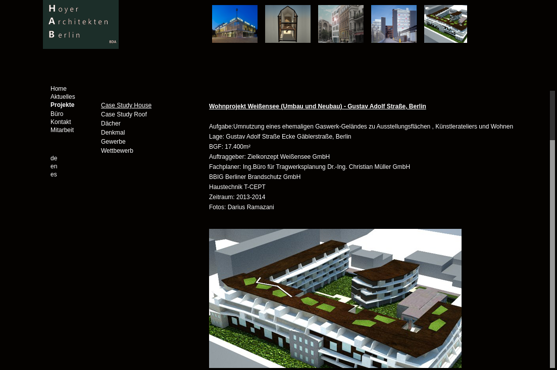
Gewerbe (113, 141)
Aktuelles (62, 96)
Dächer (111, 123)
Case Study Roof (124, 114)
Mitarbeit (62, 130)
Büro (56, 113)
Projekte (62, 104)
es (53, 174)
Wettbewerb (117, 150)
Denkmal (113, 132)
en (53, 166)
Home (58, 88)
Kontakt (60, 122)
